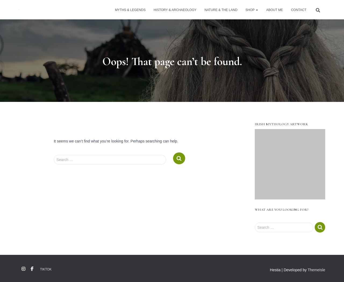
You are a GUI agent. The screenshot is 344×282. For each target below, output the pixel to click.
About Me (274, 10)
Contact (298, 10)
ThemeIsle (316, 270)
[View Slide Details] (290, 164)
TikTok (46, 269)
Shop (251, 10)
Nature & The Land (221, 10)
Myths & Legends (130, 10)
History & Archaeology (175, 10)
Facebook (32, 269)
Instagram (23, 269)
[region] (290, 164)
